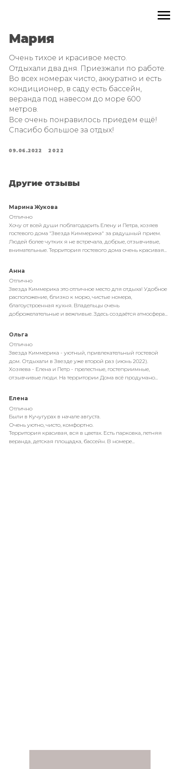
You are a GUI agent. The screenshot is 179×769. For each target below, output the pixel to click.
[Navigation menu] (164, 15)
